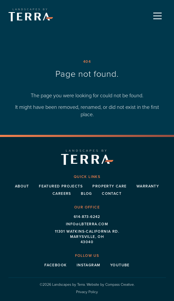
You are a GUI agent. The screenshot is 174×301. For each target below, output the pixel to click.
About (22, 186)
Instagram (89, 265)
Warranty (147, 186)
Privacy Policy (87, 292)
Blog (86, 193)
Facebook (55, 265)
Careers (61, 193)
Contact (112, 193)
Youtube (120, 265)
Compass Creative (119, 284)
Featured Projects (61, 186)
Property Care (109, 186)
